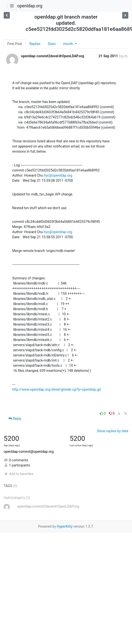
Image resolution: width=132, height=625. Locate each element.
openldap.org (29, 5)
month (68, 44)
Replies (34, 44)
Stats (52, 44)
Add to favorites (18, 474)
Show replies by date (112, 431)
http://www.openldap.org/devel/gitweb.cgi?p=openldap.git (56, 389)
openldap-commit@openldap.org (29, 452)
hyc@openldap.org (58, 175)
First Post (14, 44)
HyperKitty (65, 526)
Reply (15, 418)
